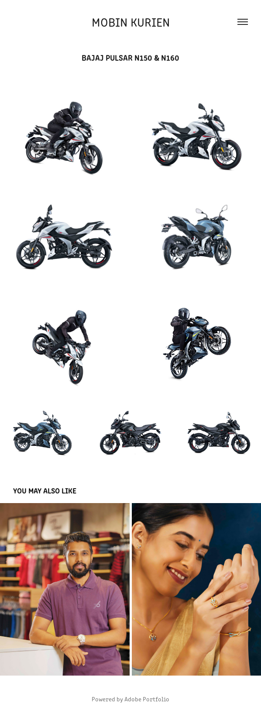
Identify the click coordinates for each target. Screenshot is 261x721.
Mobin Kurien (131, 22)
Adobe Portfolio (146, 699)
